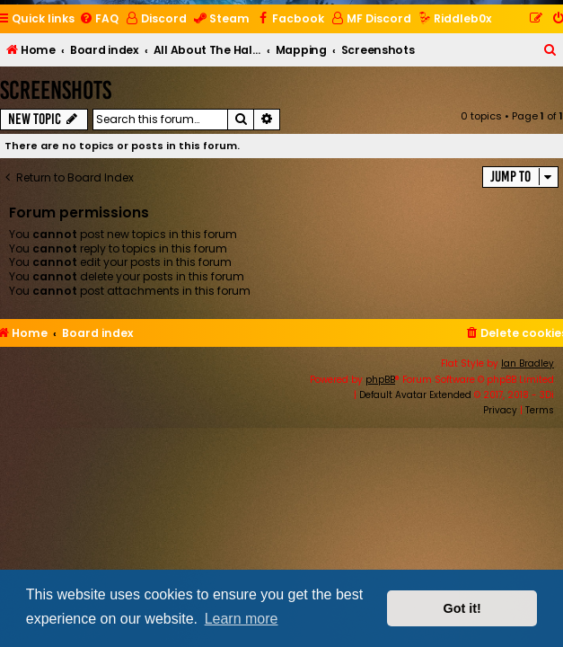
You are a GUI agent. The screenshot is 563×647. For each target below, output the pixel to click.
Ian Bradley (527, 363)
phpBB (380, 379)
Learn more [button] (241, 618)
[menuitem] (99, 19)
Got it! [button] (462, 608)
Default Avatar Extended (415, 395)
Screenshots (55, 90)
